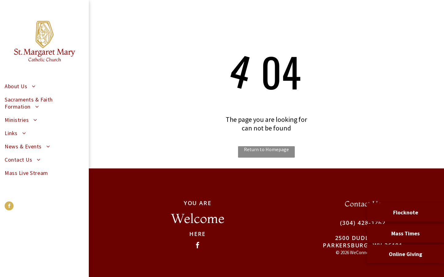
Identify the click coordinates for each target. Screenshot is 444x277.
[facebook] (9, 206)
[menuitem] (42, 86)
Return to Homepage (266, 149)
